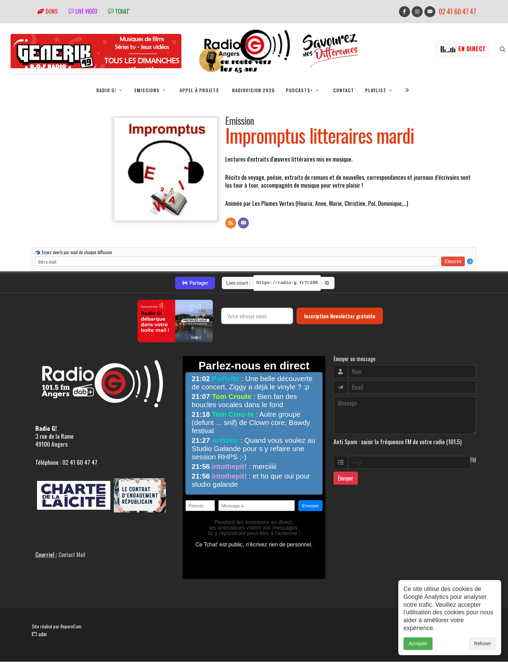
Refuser (482, 643)
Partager (195, 283)
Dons (47, 11)
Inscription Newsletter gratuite (339, 316)
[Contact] (243, 223)
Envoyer (345, 478)
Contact (343, 90)
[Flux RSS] (230, 223)
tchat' (119, 11)
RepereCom (70, 626)
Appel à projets (199, 90)
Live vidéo (83, 11)
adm (39, 634)
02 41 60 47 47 (457, 11)
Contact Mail (72, 555)
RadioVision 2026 (253, 90)
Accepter (418, 643)
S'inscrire (453, 261)
